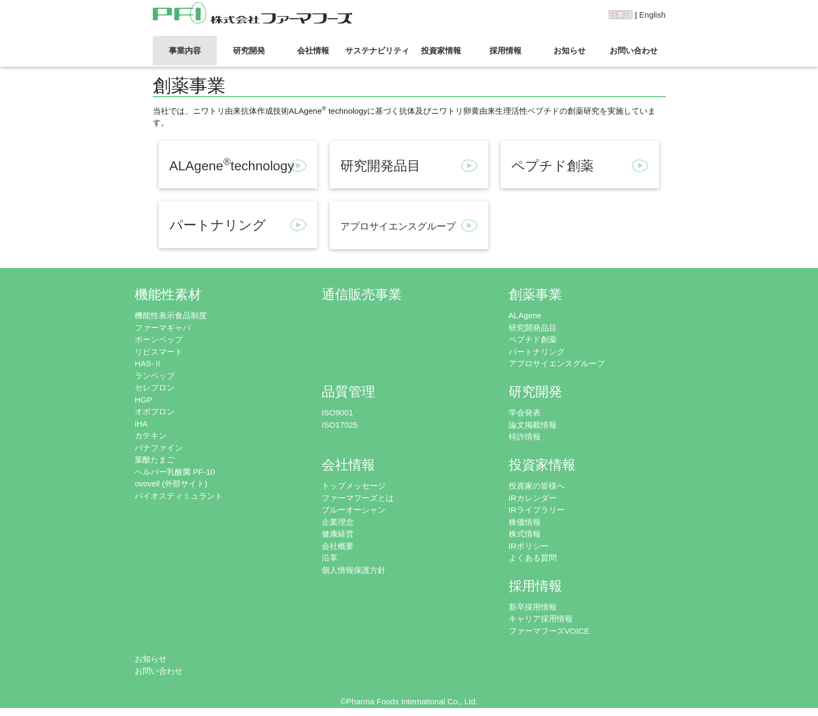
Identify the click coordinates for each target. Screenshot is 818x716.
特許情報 (525, 436)
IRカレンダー (533, 497)
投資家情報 (441, 50)
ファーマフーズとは (358, 497)
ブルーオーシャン (354, 509)
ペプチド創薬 (533, 339)
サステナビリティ (377, 50)
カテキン (151, 435)
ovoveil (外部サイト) (171, 483)
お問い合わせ (634, 50)
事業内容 (185, 50)
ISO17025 (340, 424)
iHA (141, 423)
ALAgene (525, 315)
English (652, 14)
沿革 (330, 557)
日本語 (621, 14)
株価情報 (525, 521)
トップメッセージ (354, 485)
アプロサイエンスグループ (557, 363)
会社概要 (338, 545)
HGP (143, 399)
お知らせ (570, 50)
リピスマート (159, 351)
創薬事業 (535, 294)
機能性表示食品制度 (171, 315)
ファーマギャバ (163, 327)
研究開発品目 (533, 327)
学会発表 (525, 412)
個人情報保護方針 (354, 570)
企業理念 (338, 521)
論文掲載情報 (533, 424)
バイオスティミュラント (179, 495)
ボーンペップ (159, 339)
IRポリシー (529, 545)
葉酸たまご (155, 459)
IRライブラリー (537, 509)
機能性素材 (168, 294)
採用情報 (505, 50)
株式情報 (525, 533)
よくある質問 (533, 557)
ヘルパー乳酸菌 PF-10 (175, 471)
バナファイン (159, 447)
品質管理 (348, 391)
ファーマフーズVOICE (549, 630)
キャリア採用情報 (541, 618)
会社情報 (313, 50)
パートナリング (537, 351)
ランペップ (155, 375)
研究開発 (249, 50)
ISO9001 (337, 412)
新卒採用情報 (533, 606)
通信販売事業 (362, 294)
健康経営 (338, 533)
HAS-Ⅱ (148, 363)
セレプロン (155, 387)
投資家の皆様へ (537, 485)
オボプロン (155, 411)
